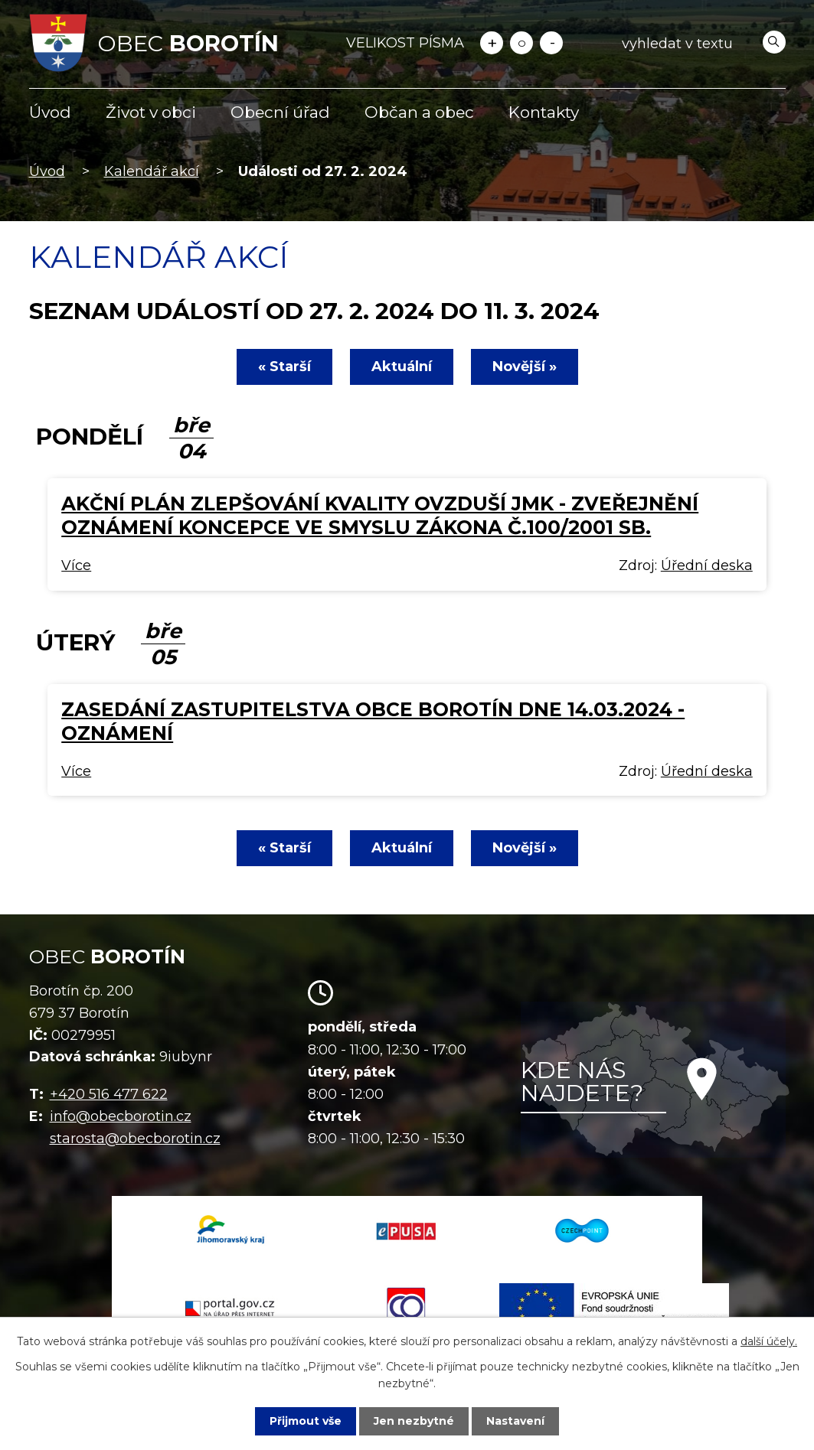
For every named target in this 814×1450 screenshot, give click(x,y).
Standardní (521, 42)
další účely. (768, 1341)
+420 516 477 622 (109, 1094)
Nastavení (515, 1421)
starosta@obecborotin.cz (135, 1138)
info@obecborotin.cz (120, 1116)
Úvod (50, 112)
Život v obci (151, 112)
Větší (491, 42)
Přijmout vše (306, 1421)
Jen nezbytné (414, 1421)
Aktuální (401, 366)
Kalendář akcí (151, 171)
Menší (551, 42)
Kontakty (543, 112)
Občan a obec (419, 112)
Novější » (524, 366)
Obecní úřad (280, 112)
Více (76, 565)
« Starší (284, 366)
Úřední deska (707, 565)
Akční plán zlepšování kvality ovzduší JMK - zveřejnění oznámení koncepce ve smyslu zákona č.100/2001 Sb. (379, 515)
